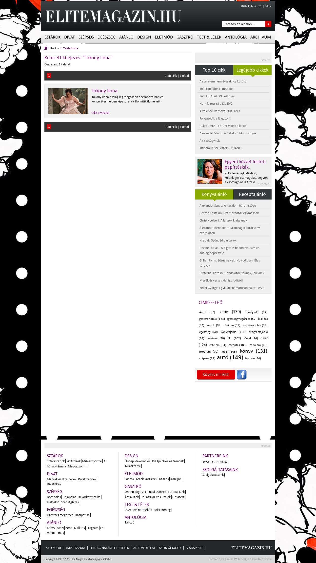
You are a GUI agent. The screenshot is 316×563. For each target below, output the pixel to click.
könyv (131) (253, 351)
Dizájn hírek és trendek (168, 461)
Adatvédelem (144, 548)
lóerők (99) (213, 325)
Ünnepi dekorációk (137, 461)
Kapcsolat (53, 548)
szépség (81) (207, 358)
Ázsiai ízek (132, 497)
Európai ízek (176, 492)
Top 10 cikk (214, 70)
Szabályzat (194, 548)
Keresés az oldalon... (268, 24)
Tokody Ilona (105, 91)
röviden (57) (232, 325)
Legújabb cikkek (252, 70)
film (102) (234, 338)
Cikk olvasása (100, 113)
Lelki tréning (162, 510)
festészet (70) (216, 338)
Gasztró (185, 37)
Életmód (164, 37)
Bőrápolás (54, 497)
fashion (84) (253, 358)
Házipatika (82, 515)
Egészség (107, 37)
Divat (69, 37)
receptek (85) (238, 345)
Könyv (51, 528)
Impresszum (75, 548)
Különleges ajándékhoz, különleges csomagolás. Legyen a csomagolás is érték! (246, 177)
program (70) (208, 351)
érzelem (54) (217, 345)
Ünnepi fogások (135, 492)
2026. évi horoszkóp (138, 510)
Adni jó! (175, 479)
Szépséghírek (70, 502)
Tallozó (129, 522)
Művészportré (92, 461)
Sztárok (52, 37)
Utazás (164, 479)
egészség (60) (208, 332)
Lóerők (129, 479)
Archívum (260, 37)
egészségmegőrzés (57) (242, 319)
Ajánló (126, 37)
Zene (68, 528)
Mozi (60, 528)
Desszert (178, 497)
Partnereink (215, 456)
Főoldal (55, 48)
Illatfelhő (53, 502)
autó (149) (230, 357)
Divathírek (54, 484)
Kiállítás (79, 528)
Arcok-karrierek (146, 479)
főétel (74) (250, 338)
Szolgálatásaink (213, 475)
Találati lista (70, 48)
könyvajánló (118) (233, 332)
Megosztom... (77, 466)
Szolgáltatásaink (220, 469)
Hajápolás (69, 497)
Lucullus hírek (157, 492)
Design (144, 37)
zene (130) (230, 311)
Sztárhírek (73, 461)
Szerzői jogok (170, 548)
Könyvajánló (214, 194)
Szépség (86, 37)
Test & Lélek (209, 37)
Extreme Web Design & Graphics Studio (247, 559)
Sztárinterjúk (56, 461)
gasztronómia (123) (212, 319)
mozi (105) (229, 351)
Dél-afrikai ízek (150, 497)
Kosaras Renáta (214, 462)
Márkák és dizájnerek (61, 479)
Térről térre (133, 466)
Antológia (236, 37)
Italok (167, 497)
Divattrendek (87, 479)
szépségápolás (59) (254, 325)
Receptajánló (252, 194)
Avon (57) (207, 312)
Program (92, 528)
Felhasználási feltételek (109, 548)
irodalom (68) (258, 345)
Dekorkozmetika (89, 497)
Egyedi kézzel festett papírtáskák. (245, 164)
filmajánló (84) (256, 312)
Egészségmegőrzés (60, 515)
